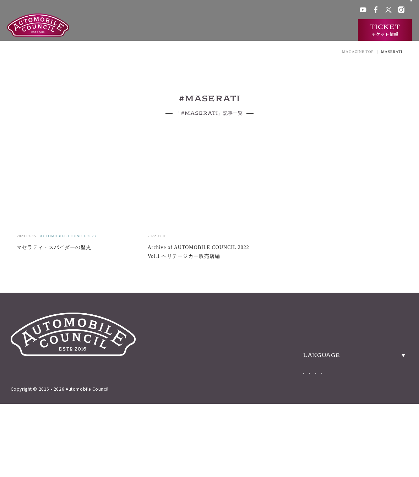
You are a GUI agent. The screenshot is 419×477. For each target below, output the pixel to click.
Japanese (314, 411)
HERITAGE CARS (304, 344)
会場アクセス (210, 10)
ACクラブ (258, 10)
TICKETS (285, 365)
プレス (314, 10)
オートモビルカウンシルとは (183, 30)
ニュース (295, 30)
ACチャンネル (287, 10)
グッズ (236, 10)
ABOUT (281, 323)
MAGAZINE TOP (358, 51)
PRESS (386, 344)
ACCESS (390, 323)
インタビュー (331, 30)
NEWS (279, 387)
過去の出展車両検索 (250, 30)
